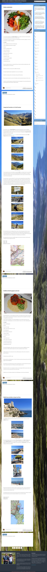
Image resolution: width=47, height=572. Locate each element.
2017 (35, 105)
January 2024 (36, 83)
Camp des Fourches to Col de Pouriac (39, 76)
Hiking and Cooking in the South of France (14, 1)
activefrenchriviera (8, 271)
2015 (35, 111)
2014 (35, 114)
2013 (35, 117)
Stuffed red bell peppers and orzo (39, 78)
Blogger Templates (28, 571)
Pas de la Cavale (13, 134)
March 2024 (36, 69)
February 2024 (37, 72)
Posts (36, 122)
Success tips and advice (33, 571)
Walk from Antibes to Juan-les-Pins (40, 80)
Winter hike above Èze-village (38, 20)
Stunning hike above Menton (38, 24)
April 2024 (36, 66)
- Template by (23, 571)
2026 (35, 33)
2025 (35, 36)
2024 (35, 39)
